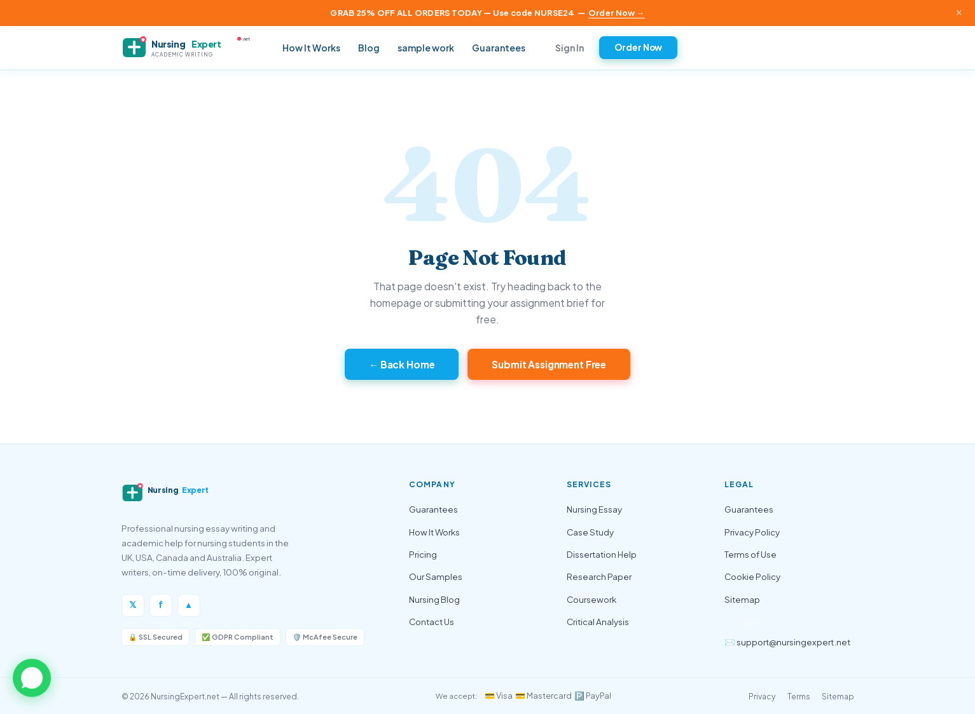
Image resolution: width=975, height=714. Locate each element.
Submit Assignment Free (549, 364)
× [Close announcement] (959, 12)
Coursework (591, 599)
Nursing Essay (594, 509)
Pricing (423, 554)
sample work (426, 47)
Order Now (638, 47)
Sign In (569, 47)
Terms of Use (750, 554)
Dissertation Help (602, 554)
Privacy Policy (752, 532)
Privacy (762, 696)
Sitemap (742, 599)
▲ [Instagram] (188, 604)
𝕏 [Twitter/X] (132, 604)
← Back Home (402, 364)
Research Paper (599, 576)
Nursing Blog (434, 599)
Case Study (590, 532)
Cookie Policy (752, 576)
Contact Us (431, 621)
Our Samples (435, 576)
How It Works (311, 47)
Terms (798, 696)
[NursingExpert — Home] (191, 47)
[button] (32, 678)
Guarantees (498, 47)
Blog (369, 47)
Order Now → (616, 13)
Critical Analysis (598, 621)
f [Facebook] (160, 604)
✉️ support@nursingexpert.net (787, 642)
